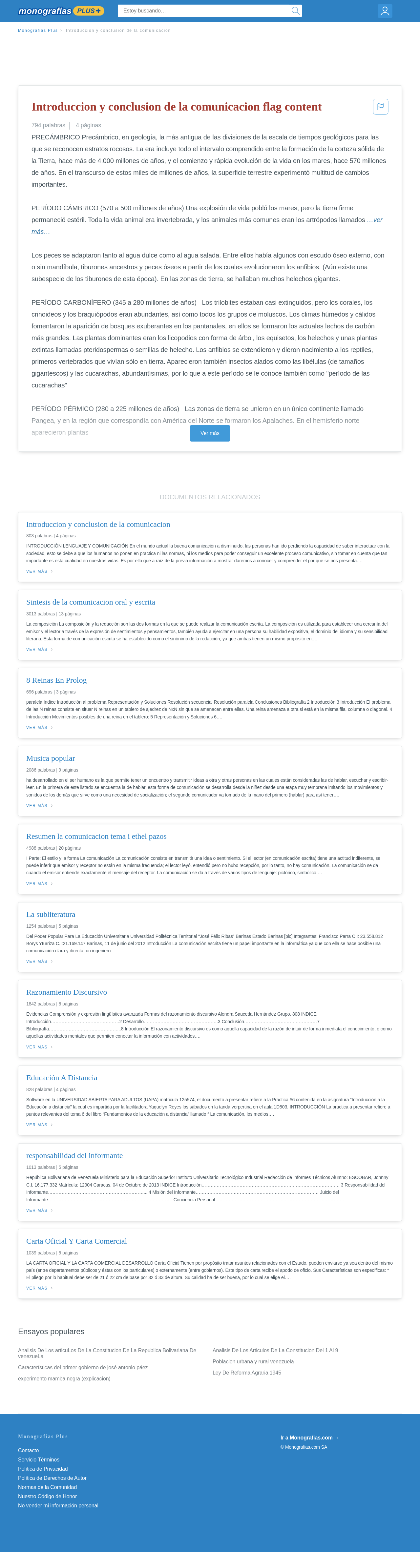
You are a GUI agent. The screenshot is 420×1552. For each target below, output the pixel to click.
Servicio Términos (38, 1459)
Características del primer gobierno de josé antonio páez (83, 1367)
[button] (380, 108)
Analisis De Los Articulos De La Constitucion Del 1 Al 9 (275, 1350)
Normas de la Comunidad (47, 1487)
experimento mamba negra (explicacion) (64, 1378)
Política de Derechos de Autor (52, 1478)
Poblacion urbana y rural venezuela (253, 1361)
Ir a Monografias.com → (310, 1437)
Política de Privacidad (43, 1469)
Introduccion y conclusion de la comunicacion (118, 30)
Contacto (28, 1450)
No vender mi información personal (58, 1505)
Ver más (210, 433)
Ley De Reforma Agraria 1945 (247, 1373)
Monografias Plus (38, 30)
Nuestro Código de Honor (47, 1496)
